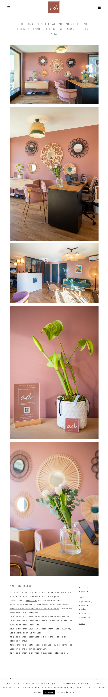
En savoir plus (66, 692)
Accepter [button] (49, 692)
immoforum (31, 600)
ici (66, 652)
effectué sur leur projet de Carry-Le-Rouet (34, 608)
